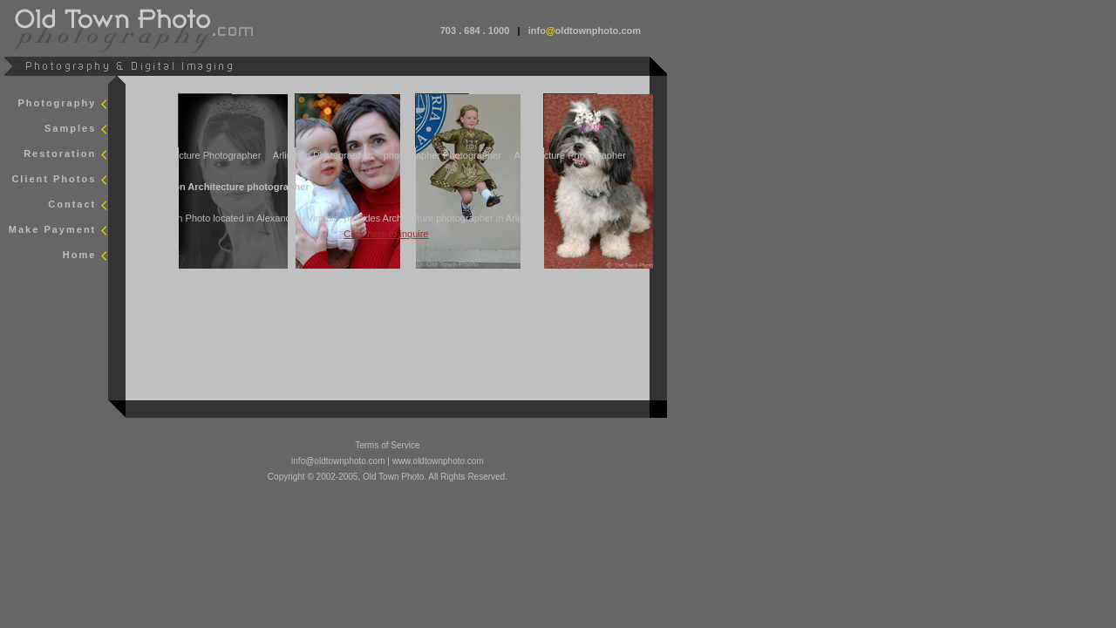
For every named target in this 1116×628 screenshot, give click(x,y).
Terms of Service (387, 445)
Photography (56, 103)
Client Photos (53, 179)
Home (80, 254)
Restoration (60, 153)
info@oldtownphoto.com (337, 461)
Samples (70, 128)
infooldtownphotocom (584, 30)
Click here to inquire (386, 234)
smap (149, 280)
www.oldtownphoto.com (438, 461)
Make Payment (52, 229)
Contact (72, 204)
